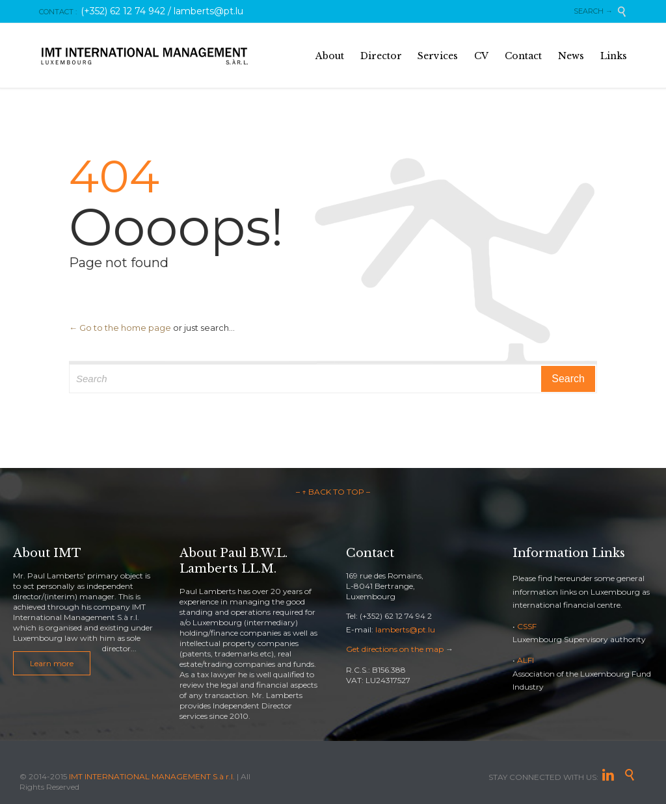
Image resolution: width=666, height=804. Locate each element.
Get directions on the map (395, 649)
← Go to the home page (120, 327)
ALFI (525, 660)
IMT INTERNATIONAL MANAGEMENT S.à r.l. (152, 776)
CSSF (527, 626)
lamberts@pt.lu (405, 629)
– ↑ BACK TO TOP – (333, 492)
